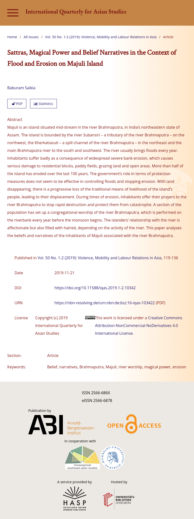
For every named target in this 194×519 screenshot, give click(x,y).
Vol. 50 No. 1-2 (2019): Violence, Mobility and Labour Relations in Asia (101, 37)
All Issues (31, 37)
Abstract (14, 119)
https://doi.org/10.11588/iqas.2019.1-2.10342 (95, 287)
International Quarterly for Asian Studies (76, 11)
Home (12, 37)
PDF (16, 103)
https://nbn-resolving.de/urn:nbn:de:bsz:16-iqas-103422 (104, 302)
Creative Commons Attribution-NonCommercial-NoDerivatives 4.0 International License (138, 325)
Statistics (43, 103)
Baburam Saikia (21, 87)
